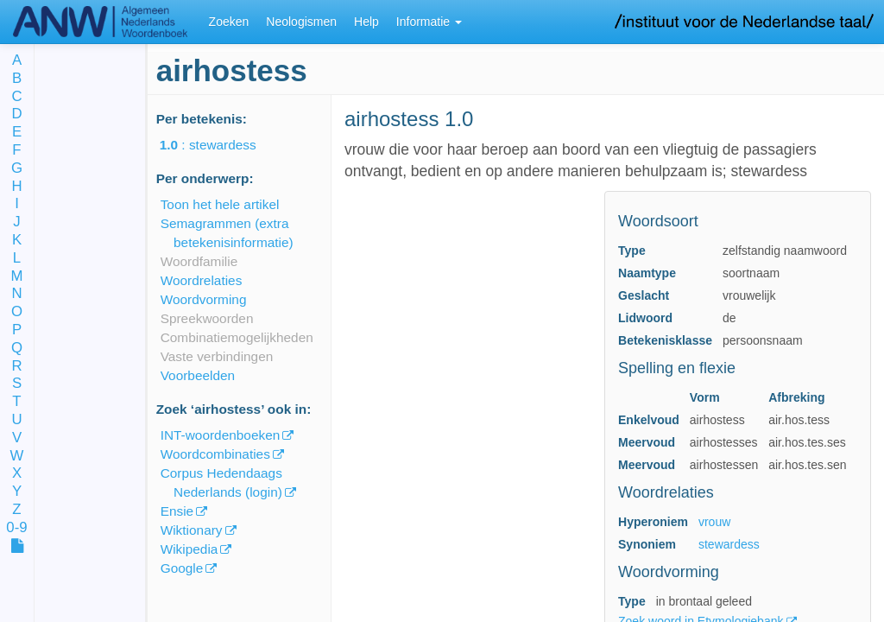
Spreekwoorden (207, 318)
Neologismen (301, 22)
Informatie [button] (429, 22)
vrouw (714, 522)
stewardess (729, 544)
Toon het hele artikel (220, 204)
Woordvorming (204, 299)
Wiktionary (192, 530)
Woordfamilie (199, 261)
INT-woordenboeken (221, 435)
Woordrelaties (202, 280)
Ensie (177, 511)
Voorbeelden (198, 375)
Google (182, 568)
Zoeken (229, 22)
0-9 (16, 528)
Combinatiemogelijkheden (237, 337)
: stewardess (220, 144)
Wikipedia (189, 549)
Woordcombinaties (215, 454)
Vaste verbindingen (217, 356)
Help (366, 22)
